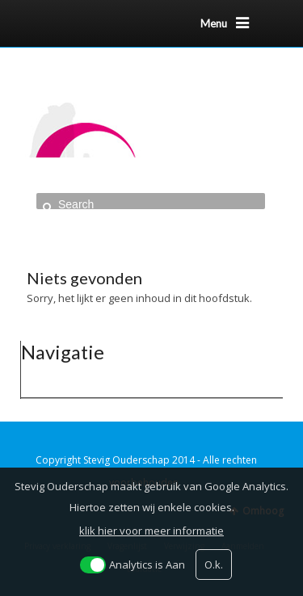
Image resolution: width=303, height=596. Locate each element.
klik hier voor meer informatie (151, 530)
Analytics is (147, 564)
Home (56, 222)
